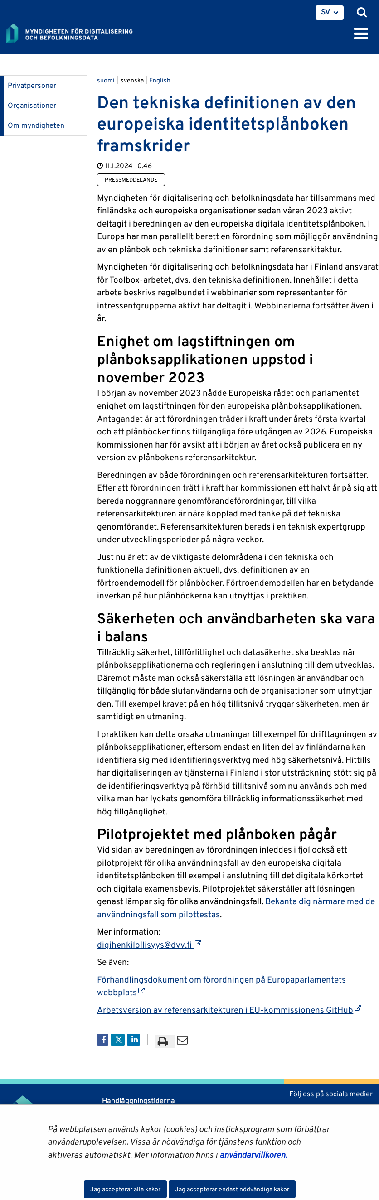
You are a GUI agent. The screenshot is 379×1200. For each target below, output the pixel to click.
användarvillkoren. (253, 1154)
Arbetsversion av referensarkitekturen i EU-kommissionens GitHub (229, 1009)
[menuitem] (330, 12)
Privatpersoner (32, 85)
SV (325, 12)
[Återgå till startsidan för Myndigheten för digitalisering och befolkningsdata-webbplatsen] (75, 32)
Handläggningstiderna (137, 1100)
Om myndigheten (36, 125)
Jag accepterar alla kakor (125, 1189)
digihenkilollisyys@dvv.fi (149, 944)
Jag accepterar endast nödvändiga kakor (232, 1189)
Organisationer (32, 105)
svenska (133, 80)
